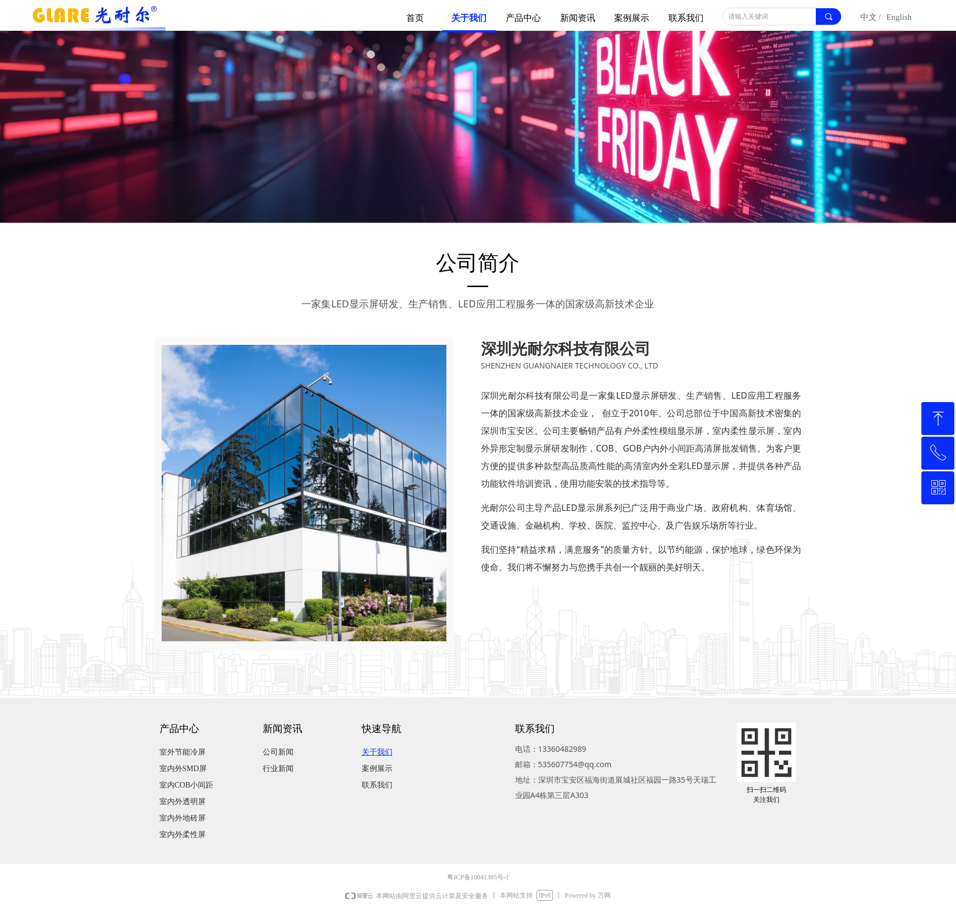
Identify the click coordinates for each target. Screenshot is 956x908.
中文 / (870, 17)
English (898, 17)
